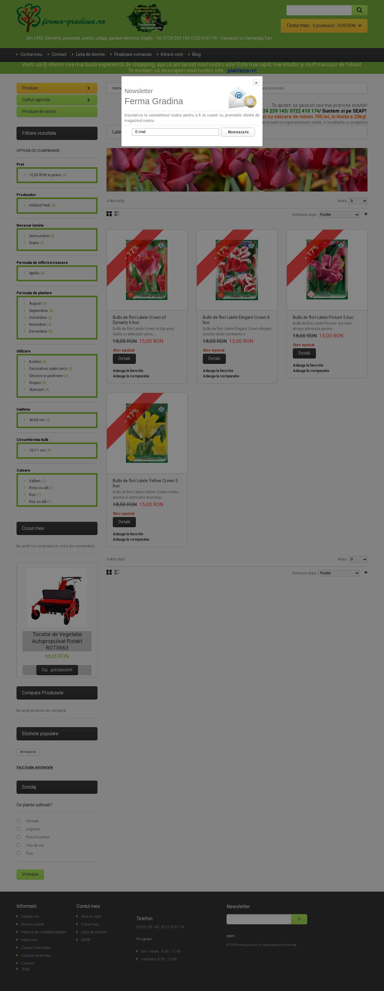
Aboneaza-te (238, 132)
